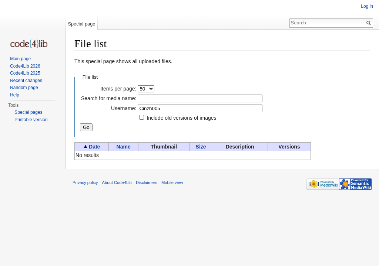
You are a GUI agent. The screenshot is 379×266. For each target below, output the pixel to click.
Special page (81, 24)
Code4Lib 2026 (25, 66)
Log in (367, 6)
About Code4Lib (117, 182)
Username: (123, 108)
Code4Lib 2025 (25, 73)
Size (201, 147)
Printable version (30, 119)
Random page (24, 87)
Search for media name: (108, 98)
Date (94, 147)
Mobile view (172, 182)
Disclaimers (146, 182)
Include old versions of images (181, 118)
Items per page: (118, 89)
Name (124, 147)
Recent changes (26, 80)
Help (14, 95)
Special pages (28, 112)
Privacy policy (85, 182)
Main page (20, 58)
